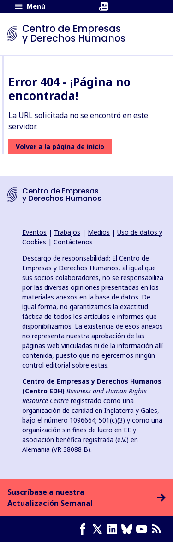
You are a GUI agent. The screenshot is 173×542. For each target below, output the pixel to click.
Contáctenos (73, 241)
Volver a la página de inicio (60, 146)
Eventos (34, 232)
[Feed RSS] (158, 529)
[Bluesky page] (128, 529)
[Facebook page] (84, 529)
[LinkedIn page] (114, 529)
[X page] (99, 529)
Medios (99, 232)
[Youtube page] (143, 529)
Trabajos (67, 232)
